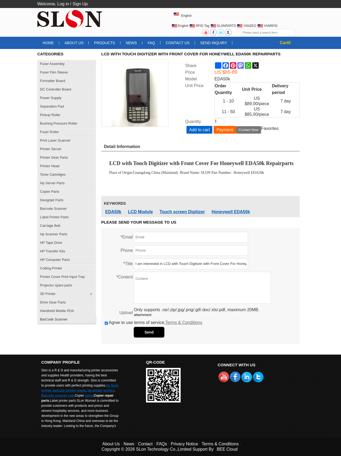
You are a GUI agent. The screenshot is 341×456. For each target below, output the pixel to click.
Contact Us (178, 43)
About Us (73, 43)
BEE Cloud (227, 449)
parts (89, 395)
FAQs (161, 444)
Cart (285, 42)
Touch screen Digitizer (182, 211)
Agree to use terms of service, (153, 322)
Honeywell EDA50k (231, 211)
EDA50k (113, 211)
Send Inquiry (213, 43)
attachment (142, 315)
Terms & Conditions (183, 322)
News (131, 43)
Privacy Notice (184, 444)
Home (48, 43)
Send (148, 332)
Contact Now (248, 130)
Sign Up (80, 4)
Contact (145, 444)
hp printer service (100, 390)
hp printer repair (73, 390)
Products (104, 43)
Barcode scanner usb (57, 395)
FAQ (151, 43)
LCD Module (140, 211)
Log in (63, 4)
